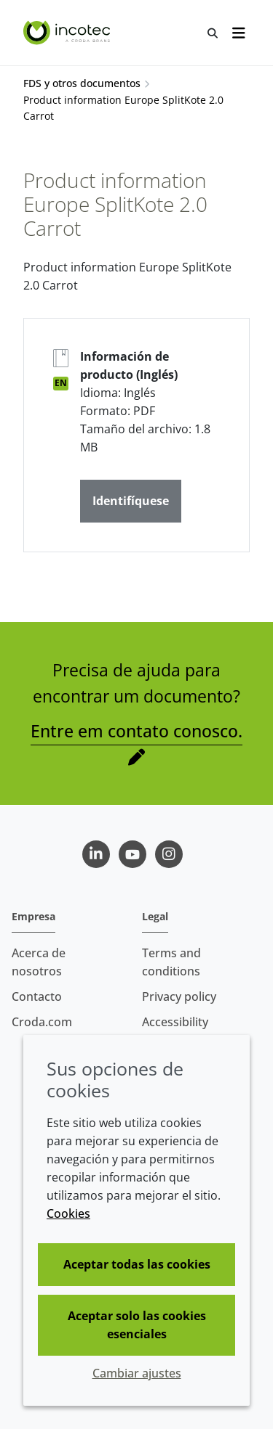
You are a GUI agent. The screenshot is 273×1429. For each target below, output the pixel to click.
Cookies (68, 1213)
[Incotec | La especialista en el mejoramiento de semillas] (68, 33)
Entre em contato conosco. (136, 730)
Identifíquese (130, 501)
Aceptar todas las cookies (136, 1264)
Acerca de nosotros (39, 962)
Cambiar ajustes (136, 1373)
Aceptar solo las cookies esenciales (137, 1325)
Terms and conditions (171, 962)
